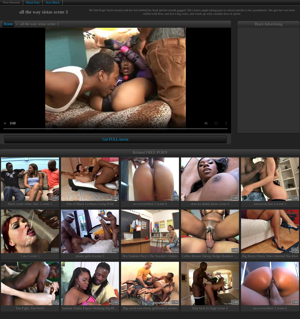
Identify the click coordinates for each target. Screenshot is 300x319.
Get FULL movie (115, 139)
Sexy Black (52, 2)
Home (8, 24)
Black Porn (32, 2)
